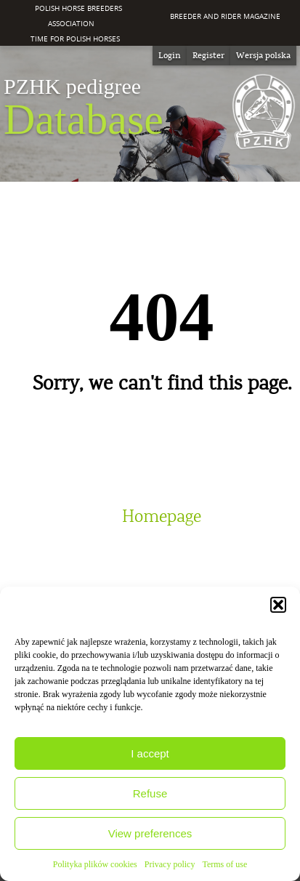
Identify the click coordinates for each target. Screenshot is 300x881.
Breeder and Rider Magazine (225, 16)
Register (208, 55)
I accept (150, 753)
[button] (278, 605)
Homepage (161, 517)
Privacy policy (170, 864)
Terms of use (224, 864)
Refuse (150, 793)
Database (83, 108)
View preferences (150, 833)
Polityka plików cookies (95, 864)
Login (169, 55)
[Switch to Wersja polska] (263, 55)
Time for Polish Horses (75, 38)
